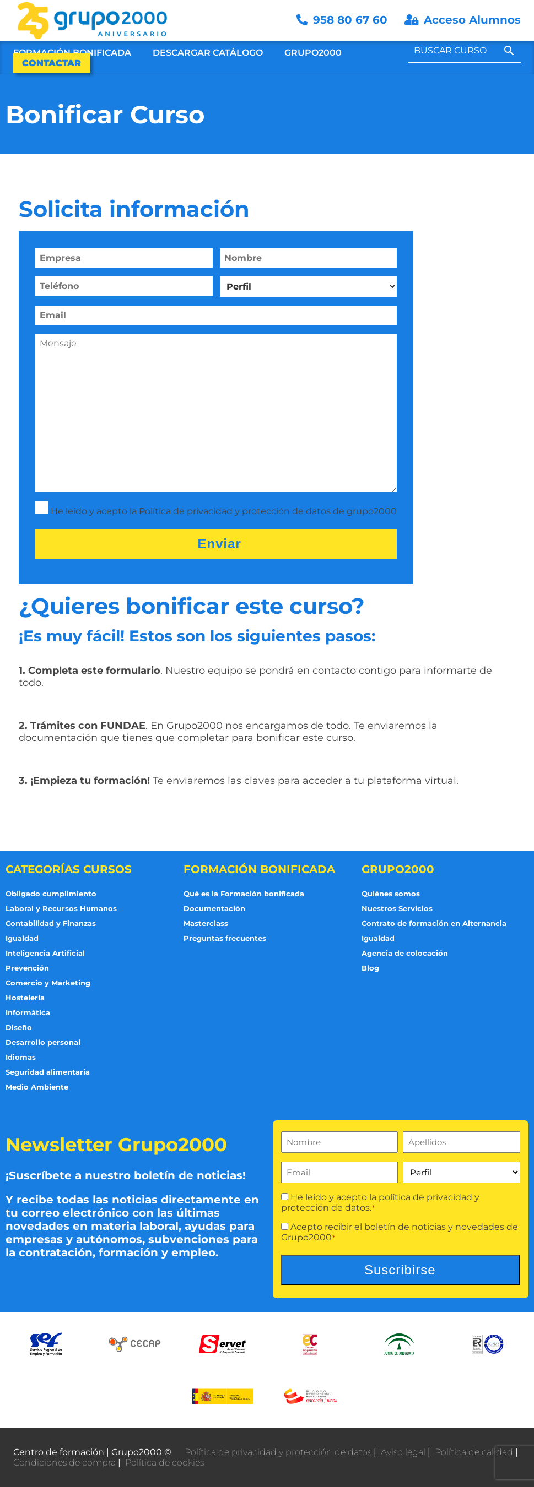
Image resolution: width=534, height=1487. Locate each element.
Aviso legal (403, 1452)
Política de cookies (164, 1462)
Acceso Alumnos (462, 19)
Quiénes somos (391, 893)
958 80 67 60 (343, 19)
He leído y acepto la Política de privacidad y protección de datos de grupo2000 (224, 511)
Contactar (51, 63)
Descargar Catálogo (208, 52)
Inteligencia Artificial (45, 953)
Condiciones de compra (64, 1462)
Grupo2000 (313, 52)
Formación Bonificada (72, 52)
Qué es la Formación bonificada (244, 893)
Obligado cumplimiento (51, 893)
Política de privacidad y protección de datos (278, 1452)
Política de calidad (474, 1452)
